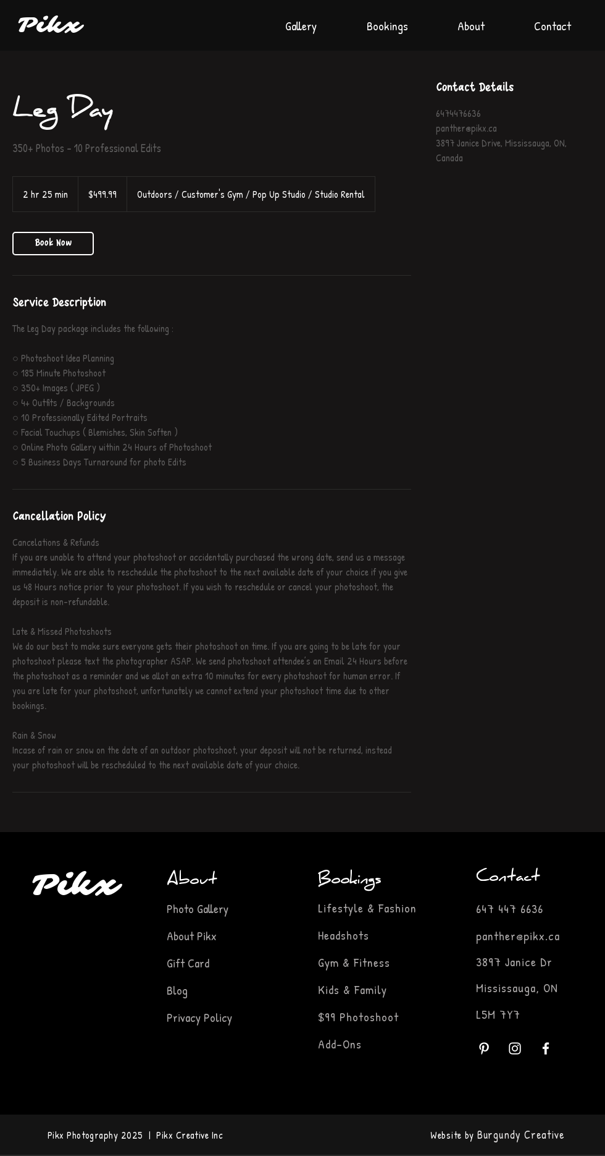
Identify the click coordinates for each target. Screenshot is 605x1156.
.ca (552, 935)
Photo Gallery (199, 908)
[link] (53, 243)
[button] (387, 20)
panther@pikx (510, 935)
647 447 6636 (509, 908)
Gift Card (188, 962)
